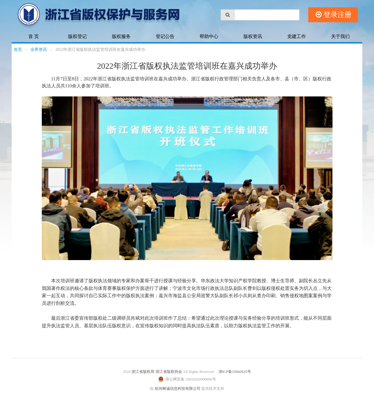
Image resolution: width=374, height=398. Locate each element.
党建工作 (296, 36)
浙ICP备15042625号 (235, 371)
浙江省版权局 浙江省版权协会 (156, 371)
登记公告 (165, 36)
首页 (18, 49)
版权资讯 (252, 36)
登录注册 (334, 15)
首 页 (33, 36)
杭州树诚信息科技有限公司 (177, 388)
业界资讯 (38, 49)
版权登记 (77, 36)
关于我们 (340, 36)
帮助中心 (209, 36)
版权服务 (121, 36)
